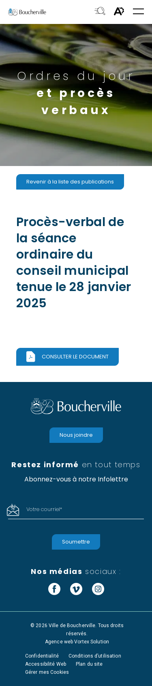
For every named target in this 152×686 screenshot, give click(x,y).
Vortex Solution (91, 642)
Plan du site (89, 664)
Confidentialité (42, 656)
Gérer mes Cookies (47, 672)
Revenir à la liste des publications (70, 182)
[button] (138, 11)
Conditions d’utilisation (95, 656)
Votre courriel (44, 509)
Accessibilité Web (45, 664)
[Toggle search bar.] (100, 11)
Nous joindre (76, 435)
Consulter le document (75, 356)
